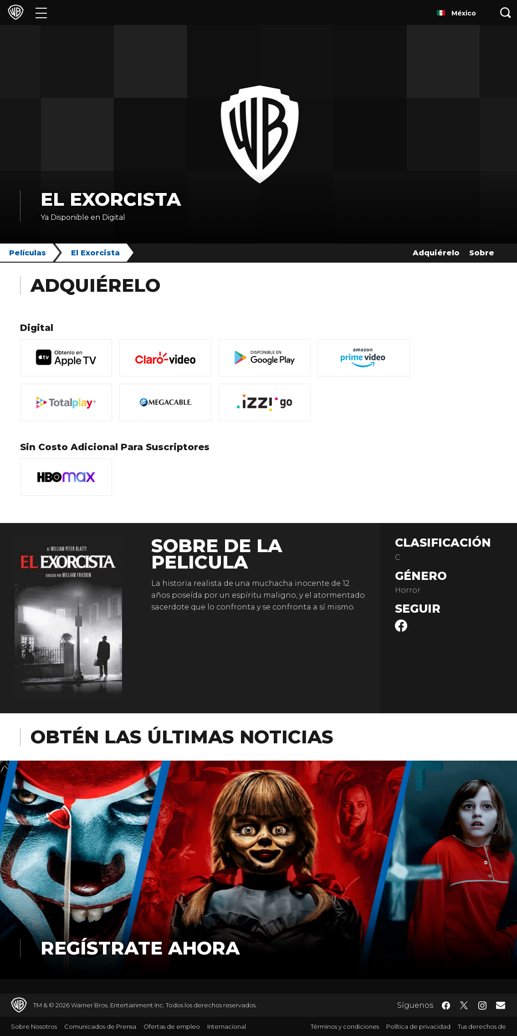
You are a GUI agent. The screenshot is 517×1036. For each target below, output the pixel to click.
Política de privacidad (418, 1026)
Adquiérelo (436, 253)
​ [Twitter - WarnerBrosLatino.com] (464, 1005)
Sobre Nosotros (34, 1026)
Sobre (481, 253)
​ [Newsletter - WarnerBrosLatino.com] (500, 1005)
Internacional (226, 1026)
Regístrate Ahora (140, 948)
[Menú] (41, 12)
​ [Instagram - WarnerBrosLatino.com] (482, 1005)
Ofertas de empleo (171, 1026)
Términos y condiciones (345, 1026)
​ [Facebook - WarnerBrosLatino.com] (445, 1005)
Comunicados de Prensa (100, 1026)
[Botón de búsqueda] (505, 12)
